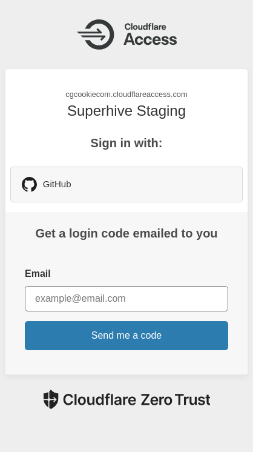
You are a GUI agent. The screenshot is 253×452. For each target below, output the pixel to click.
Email (38, 273)
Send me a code (126, 335)
